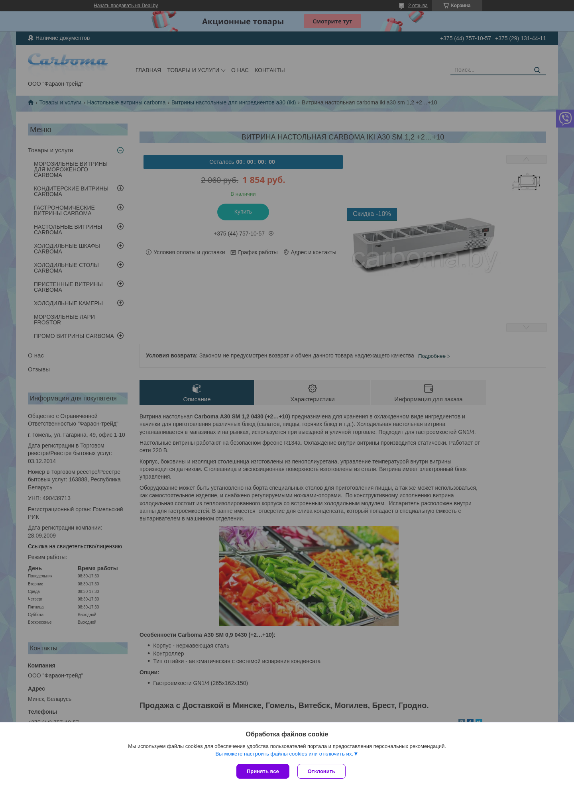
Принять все (263, 771)
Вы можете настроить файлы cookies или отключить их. (284, 754)
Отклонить (321, 771)
